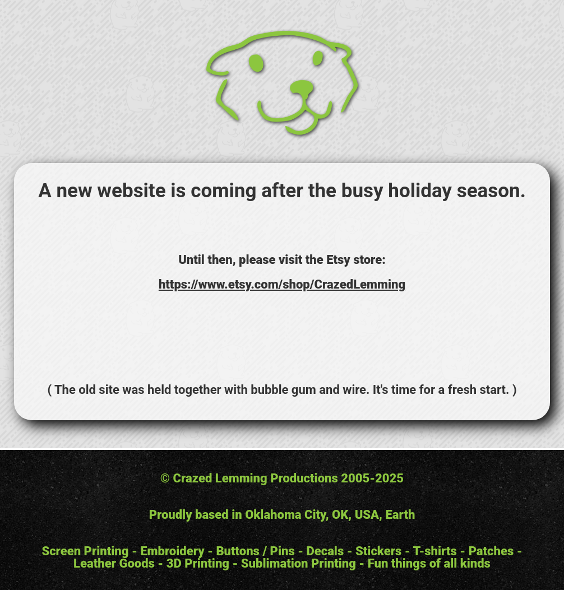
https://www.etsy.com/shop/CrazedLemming (282, 284)
